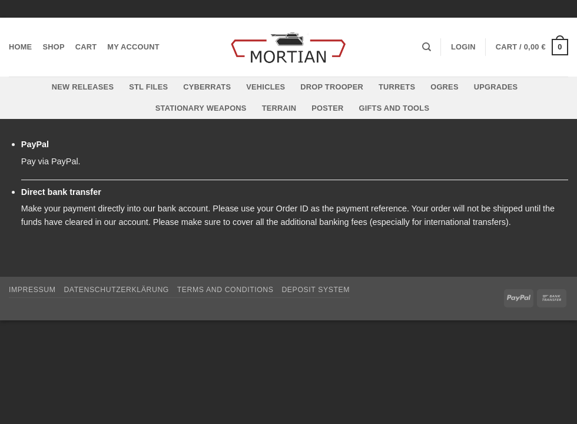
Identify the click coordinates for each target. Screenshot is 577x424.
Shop (53, 46)
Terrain (279, 108)
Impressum (32, 290)
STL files (148, 86)
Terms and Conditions (225, 290)
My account (133, 46)
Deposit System (315, 290)
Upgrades (496, 86)
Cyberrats (207, 86)
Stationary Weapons (201, 108)
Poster (327, 108)
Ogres (444, 86)
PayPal (35, 144)
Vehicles (265, 86)
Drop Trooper (331, 86)
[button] (463, 47)
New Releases (83, 86)
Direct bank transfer (61, 192)
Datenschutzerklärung (116, 290)
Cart (86, 46)
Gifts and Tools (394, 108)
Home (20, 46)
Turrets (397, 86)
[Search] (426, 47)
